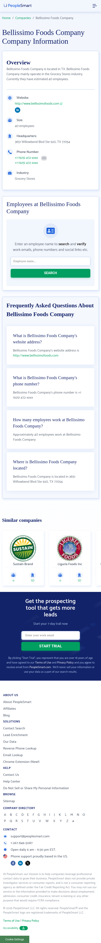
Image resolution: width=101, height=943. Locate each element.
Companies (23, 18)
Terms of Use (43, 662)
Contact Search (14, 728)
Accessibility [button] (15, 928)
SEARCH (50, 273)
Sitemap (9, 801)
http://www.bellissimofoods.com (37, 103)
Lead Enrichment (15, 735)
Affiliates (9, 709)
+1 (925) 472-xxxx (26, 157)
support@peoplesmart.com (26, 836)
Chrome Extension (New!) (21, 762)
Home (6, 18)
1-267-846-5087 (18, 843)
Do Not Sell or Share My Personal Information (36, 788)
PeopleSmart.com (40, 667)
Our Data (9, 742)
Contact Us (11, 775)
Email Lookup (13, 755)
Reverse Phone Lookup (19, 748)
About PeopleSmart (17, 702)
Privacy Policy (65, 662)
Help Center (11, 781)
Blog (6, 715)
